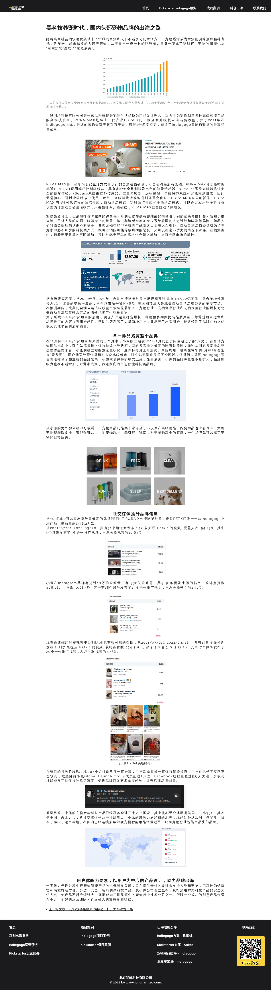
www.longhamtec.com (143, 982)
